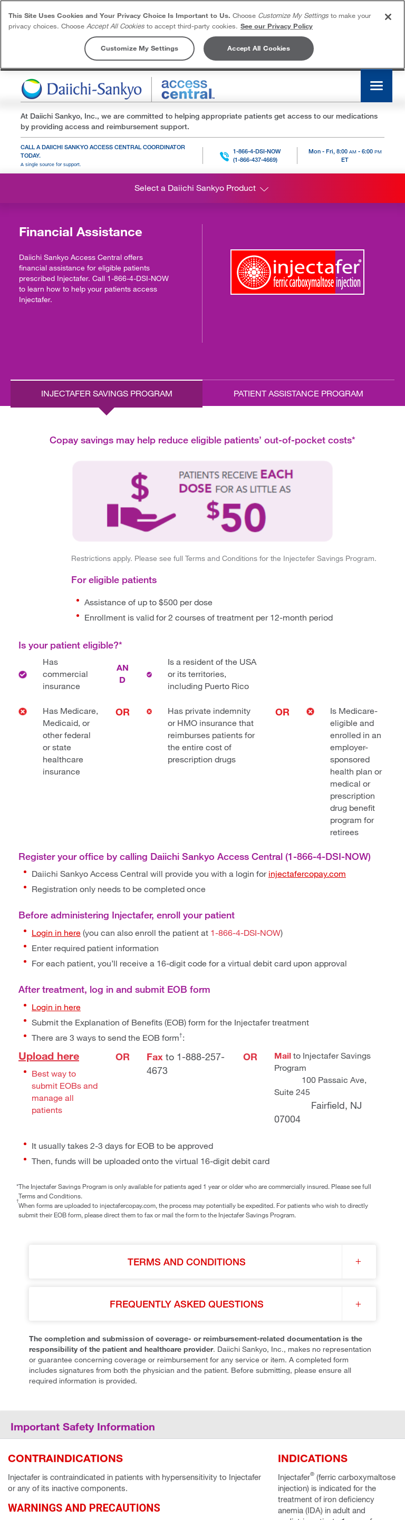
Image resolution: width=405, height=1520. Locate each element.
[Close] (388, 16)
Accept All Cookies (258, 48)
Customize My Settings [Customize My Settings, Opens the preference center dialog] (140, 48)
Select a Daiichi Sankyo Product (202, 188)
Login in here (56, 932)
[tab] (106, 394)
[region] (202, 34)
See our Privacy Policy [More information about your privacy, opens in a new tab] (276, 26)
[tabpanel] (202, 897)
